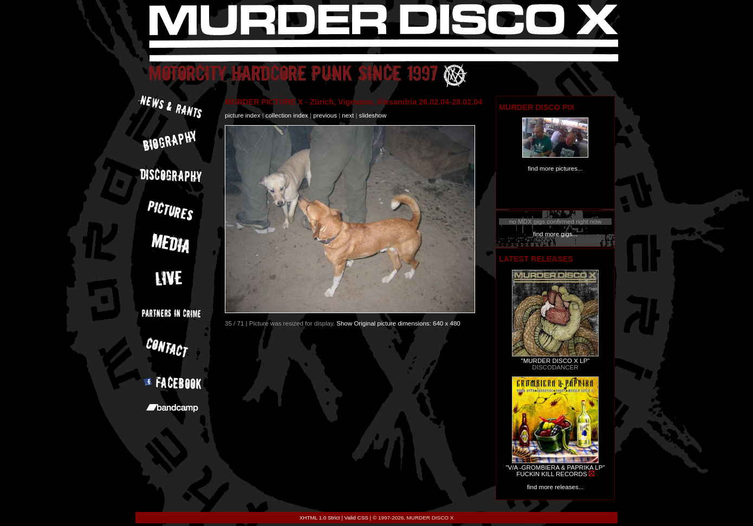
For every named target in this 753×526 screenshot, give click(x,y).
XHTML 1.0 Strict (320, 518)
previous (325, 115)
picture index (242, 115)
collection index (286, 115)
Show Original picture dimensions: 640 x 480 (398, 323)
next (348, 115)
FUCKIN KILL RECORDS (551, 474)
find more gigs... (555, 234)
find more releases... (555, 487)
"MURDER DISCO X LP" (555, 361)
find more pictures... (555, 168)
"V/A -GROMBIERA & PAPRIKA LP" (555, 467)
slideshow (373, 115)
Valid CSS (356, 518)
